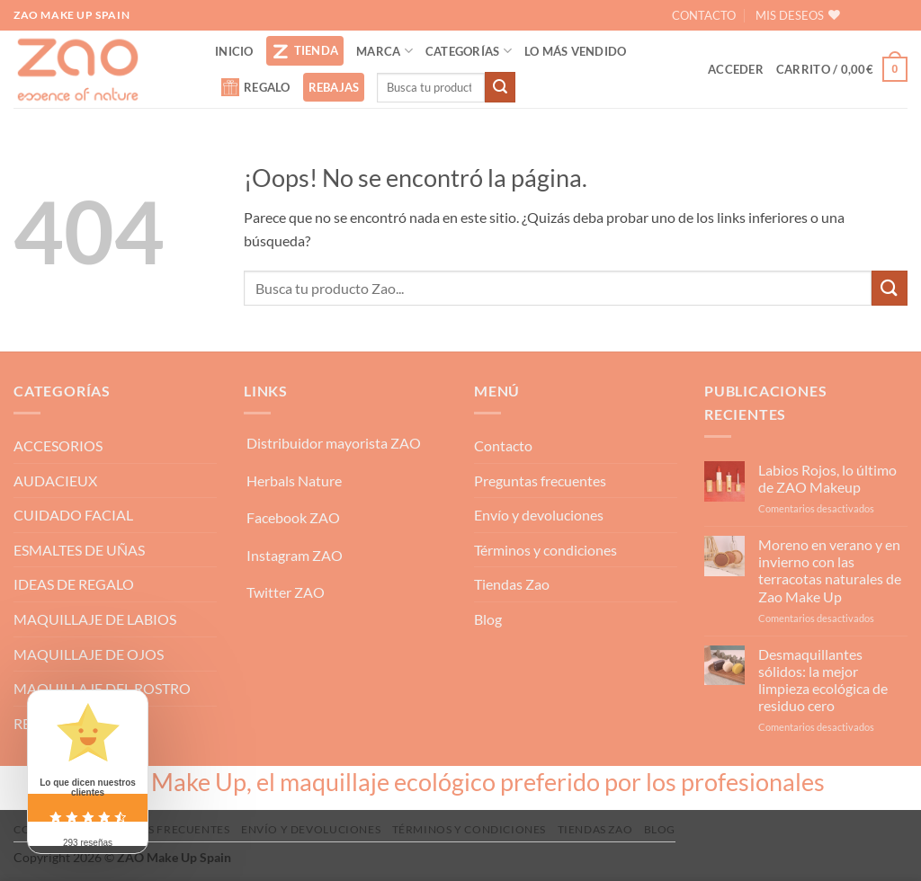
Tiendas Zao (512, 583)
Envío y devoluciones (539, 514)
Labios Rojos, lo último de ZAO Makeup (827, 478)
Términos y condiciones (545, 549)
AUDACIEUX (55, 480)
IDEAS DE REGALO (73, 583)
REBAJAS (334, 87)
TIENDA (305, 51)
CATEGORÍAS (468, 50)
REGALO (256, 87)
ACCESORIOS (58, 445)
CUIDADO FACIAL (73, 514)
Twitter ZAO (285, 592)
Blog (488, 618)
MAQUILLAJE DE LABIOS (94, 618)
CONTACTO (704, 15)
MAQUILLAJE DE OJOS (88, 654)
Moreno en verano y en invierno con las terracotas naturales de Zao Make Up (829, 570)
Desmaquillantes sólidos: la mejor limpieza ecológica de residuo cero (823, 680)
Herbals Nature (294, 480)
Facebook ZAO (293, 517)
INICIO (234, 51)
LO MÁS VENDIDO (575, 51)
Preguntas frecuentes (540, 480)
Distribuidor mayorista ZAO (333, 442)
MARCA (384, 50)
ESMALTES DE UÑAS (79, 549)
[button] (736, 69)
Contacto (503, 445)
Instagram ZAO (294, 555)
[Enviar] (500, 87)
